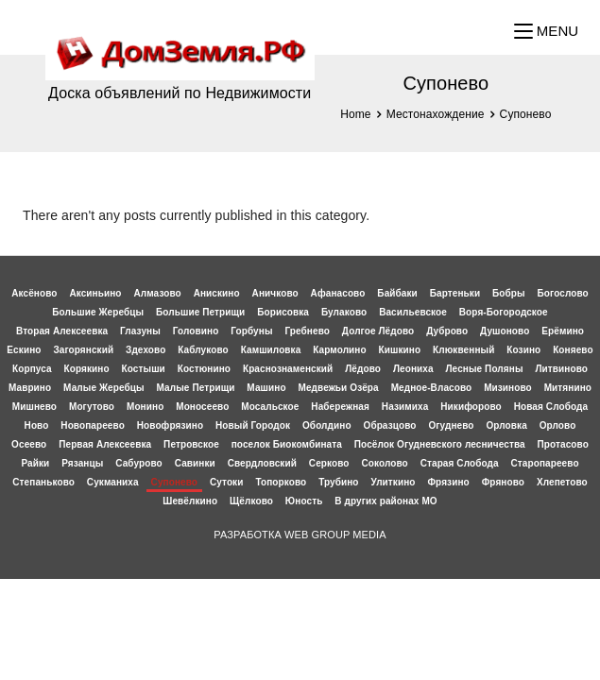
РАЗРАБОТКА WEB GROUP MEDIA (300, 534)
